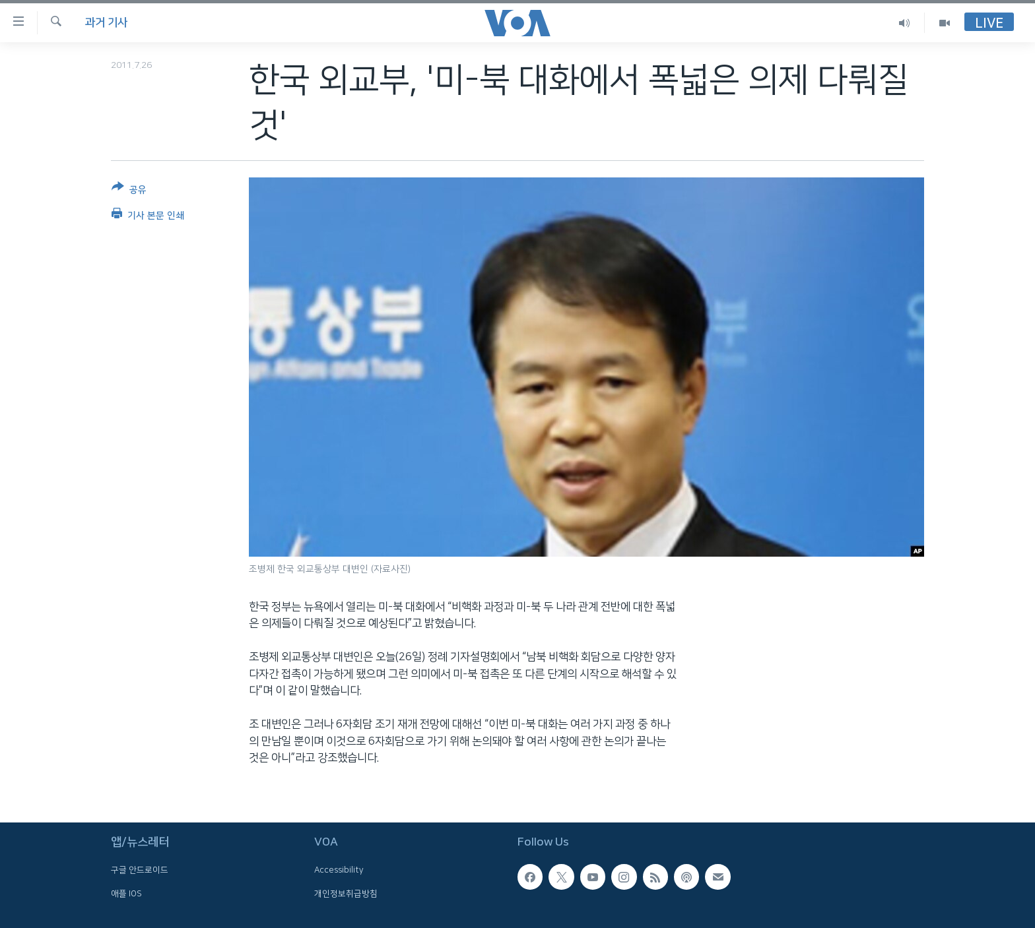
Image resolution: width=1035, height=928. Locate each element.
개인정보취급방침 (346, 893)
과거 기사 (106, 22)
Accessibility (339, 870)
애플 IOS (126, 893)
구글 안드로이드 (139, 870)
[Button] (129, 190)
